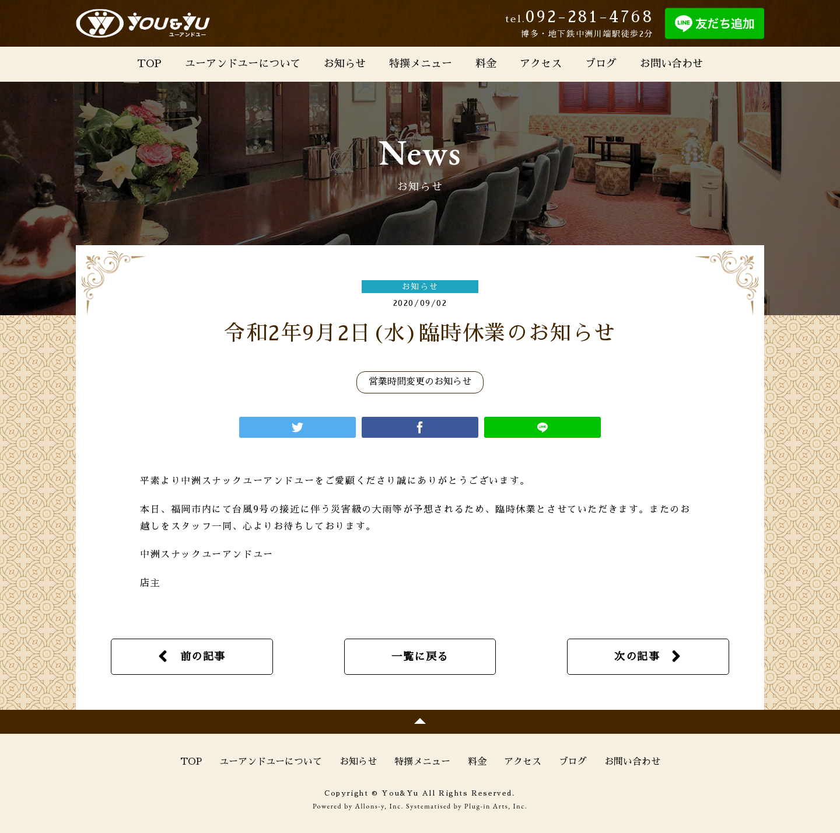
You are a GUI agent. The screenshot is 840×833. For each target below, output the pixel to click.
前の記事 (203, 656)
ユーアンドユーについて (242, 63)
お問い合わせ (671, 63)
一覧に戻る (420, 656)
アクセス (541, 63)
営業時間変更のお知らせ (420, 381)
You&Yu (143, 23)
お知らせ (345, 63)
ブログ (601, 63)
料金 (485, 63)
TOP (149, 63)
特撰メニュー (420, 63)
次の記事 (637, 656)
